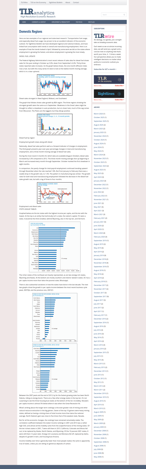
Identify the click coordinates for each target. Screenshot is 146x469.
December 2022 (100, 184)
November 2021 (100, 199)
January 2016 (99, 349)
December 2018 (100, 259)
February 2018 (99, 281)
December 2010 (100, 393)
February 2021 (99, 218)
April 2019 (97, 252)
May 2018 (97, 274)
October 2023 (99, 162)
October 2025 (99, 117)
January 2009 (99, 427)
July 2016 (97, 330)
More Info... (98, 86)
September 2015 (100, 352)
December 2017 (100, 285)
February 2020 (99, 237)
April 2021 (97, 211)
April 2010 (97, 405)
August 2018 (98, 270)
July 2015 (97, 356)
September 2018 (100, 266)
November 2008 (100, 434)
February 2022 (99, 196)
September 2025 (100, 121)
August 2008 (98, 446)
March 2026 (98, 114)
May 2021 (97, 207)
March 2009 (98, 423)
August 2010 (98, 401)
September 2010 (100, 397)
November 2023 (100, 158)
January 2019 (99, 255)
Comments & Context (39, 22)
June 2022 (97, 192)
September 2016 (100, 322)
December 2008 (100, 431)
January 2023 (99, 181)
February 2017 (99, 315)
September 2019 (100, 240)
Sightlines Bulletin (55, 2)
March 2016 (98, 345)
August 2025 (98, 125)
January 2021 (99, 222)
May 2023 (97, 173)
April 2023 (97, 177)
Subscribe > (119, 85)
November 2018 (100, 263)
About (67, 2)
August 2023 (98, 170)
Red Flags (91, 22)
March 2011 (98, 390)
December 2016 (100, 319)
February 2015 (99, 367)
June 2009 (97, 416)
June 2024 (97, 147)
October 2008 (99, 438)
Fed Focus (79, 22)
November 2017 (100, 289)
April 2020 (97, 229)
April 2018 (97, 278)
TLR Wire (24, 2)
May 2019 (97, 248)
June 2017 (97, 308)
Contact (76, 2)
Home (24, 22)
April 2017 (97, 311)
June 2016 (97, 334)
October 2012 (99, 378)
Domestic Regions (30, 31)
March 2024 (98, 155)
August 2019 (98, 244)
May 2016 (97, 337)
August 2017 (98, 300)
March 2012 (98, 386)
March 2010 (98, 408)
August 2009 (98, 412)
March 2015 (98, 363)
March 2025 (98, 129)
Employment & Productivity (61, 22)
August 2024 (98, 143)
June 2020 (97, 226)
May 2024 (97, 151)
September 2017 (100, 296)
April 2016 (97, 341)
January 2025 (99, 132)
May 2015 (97, 360)
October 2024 (99, 140)
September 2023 (100, 166)
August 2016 (98, 326)
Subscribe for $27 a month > (105, 69)
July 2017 (97, 304)
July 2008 (97, 449)
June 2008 (97, 453)
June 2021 (97, 203)
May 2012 (97, 382)
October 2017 (99, 293)
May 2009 (97, 419)
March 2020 (98, 233)
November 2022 (100, 188)
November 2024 (100, 136)
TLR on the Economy (38, 2)
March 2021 (98, 214)
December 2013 (100, 371)
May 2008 (97, 457)
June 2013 (97, 375)
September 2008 (100, 442)
